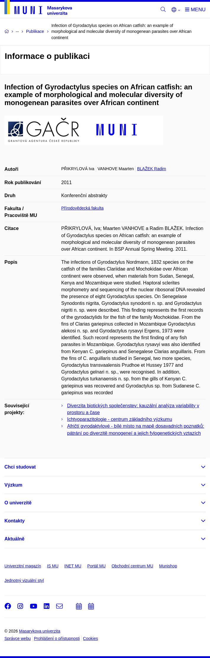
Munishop (168, 566)
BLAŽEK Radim (151, 168)
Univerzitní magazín (22, 566)
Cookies (90, 638)
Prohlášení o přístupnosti (57, 638)
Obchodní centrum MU (132, 566)
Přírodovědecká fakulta (82, 208)
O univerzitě (18, 502)
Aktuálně (14, 538)
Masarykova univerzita (39, 631)
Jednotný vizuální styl (24, 580)
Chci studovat (20, 466)
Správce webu (17, 638)
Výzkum (13, 485)
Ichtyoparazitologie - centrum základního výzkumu (119, 419)
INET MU (72, 566)
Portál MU (96, 566)
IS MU (53, 566)
